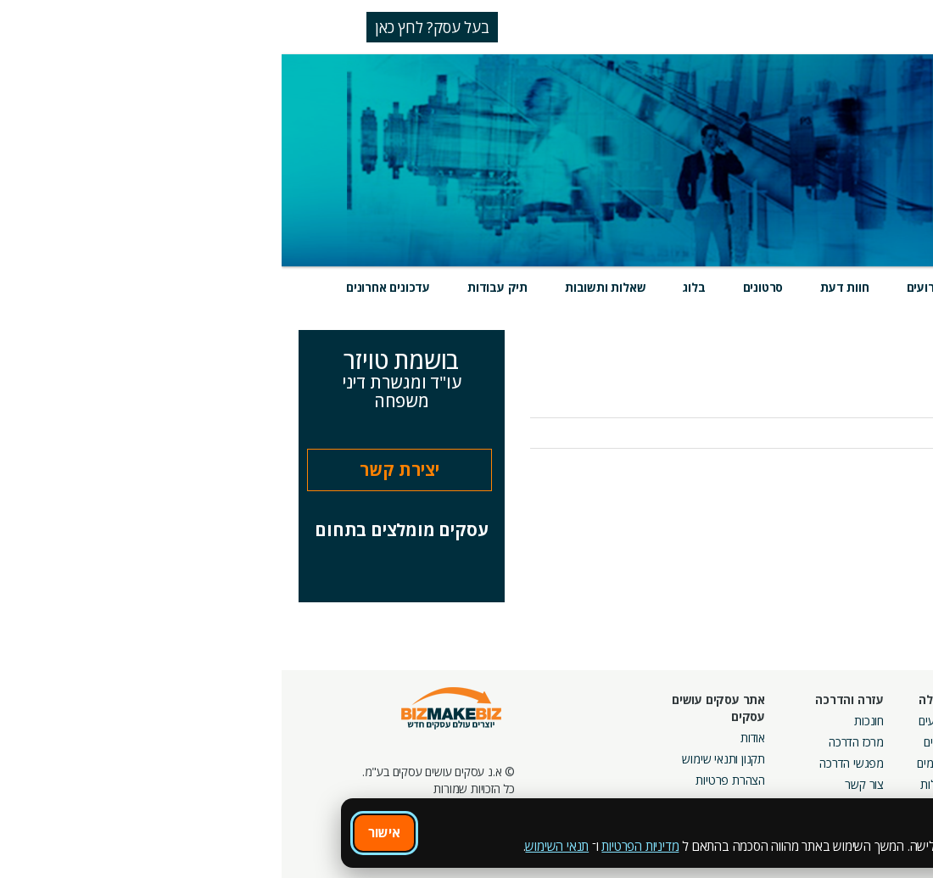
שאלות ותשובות (323, 287)
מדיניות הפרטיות (358, 845)
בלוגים (656, 742)
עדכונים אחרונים (106, 287)
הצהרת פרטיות (448, 780)
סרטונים (481, 287)
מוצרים (718, 287)
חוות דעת (563, 287)
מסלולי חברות (757, 721)
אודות (471, 738)
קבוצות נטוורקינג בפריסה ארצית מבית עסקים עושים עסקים (730, 780)
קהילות (654, 784)
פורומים (652, 763)
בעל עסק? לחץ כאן (150, 27)
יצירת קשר (118, 469)
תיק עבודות (216, 287)
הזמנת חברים (878, 763)
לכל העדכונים (872, 478)
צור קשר (582, 784)
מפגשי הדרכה (570, 763)
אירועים (644, 287)
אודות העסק (888, 391)
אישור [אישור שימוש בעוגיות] (103, 832)
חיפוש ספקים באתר (863, 721)
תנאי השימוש (275, 845)
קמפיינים (769, 742)
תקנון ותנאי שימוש (441, 759)
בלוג (412, 287)
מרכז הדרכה (574, 742)
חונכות (587, 721)
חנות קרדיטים (877, 742)
